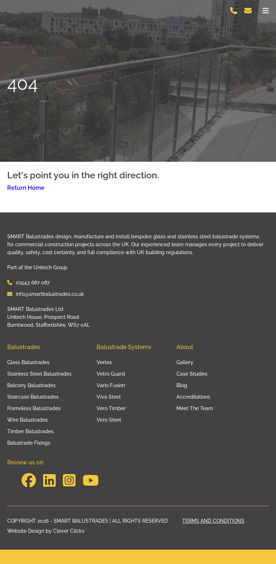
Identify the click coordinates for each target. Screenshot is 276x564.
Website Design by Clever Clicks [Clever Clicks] (45, 531)
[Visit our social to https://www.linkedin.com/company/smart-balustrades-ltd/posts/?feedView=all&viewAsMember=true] (49, 480)
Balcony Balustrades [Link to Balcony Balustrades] (31, 385)
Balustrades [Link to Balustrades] (23, 347)
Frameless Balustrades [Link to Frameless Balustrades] (34, 408)
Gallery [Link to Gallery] (184, 362)
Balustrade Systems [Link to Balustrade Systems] (124, 347)
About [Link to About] (184, 347)
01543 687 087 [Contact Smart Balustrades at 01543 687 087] (28, 282)
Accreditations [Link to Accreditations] (193, 397)
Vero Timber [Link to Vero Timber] (111, 408)
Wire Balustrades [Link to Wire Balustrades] (27, 420)
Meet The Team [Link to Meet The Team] (194, 408)
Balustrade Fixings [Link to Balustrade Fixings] (28, 443)
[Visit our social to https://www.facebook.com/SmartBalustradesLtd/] (29, 480)
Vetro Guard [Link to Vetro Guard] (111, 374)
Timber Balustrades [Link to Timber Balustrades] (30, 431)
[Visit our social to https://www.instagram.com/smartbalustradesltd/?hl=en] (69, 480)
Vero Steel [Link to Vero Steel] (109, 420)
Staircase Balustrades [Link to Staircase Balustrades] (33, 397)
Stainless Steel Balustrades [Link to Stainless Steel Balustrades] (39, 374)
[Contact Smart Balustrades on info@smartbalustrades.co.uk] (248, 11)
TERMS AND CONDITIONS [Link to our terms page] (213, 520)
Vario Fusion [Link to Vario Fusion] (111, 385)
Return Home (26, 187)
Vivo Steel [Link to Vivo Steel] (109, 397)
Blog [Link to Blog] (181, 385)
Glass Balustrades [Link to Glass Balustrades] (28, 362)
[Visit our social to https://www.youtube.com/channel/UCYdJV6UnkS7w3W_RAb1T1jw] (91, 480)
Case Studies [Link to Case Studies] (191, 374)
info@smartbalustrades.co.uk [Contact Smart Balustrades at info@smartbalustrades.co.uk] (45, 294)
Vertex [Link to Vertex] (104, 362)
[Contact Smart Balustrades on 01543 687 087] (233, 11)
